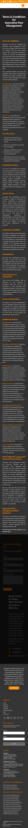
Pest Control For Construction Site (11, 810)
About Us (5, 704)
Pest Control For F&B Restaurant (11, 795)
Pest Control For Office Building (11, 797)
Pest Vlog (5, 708)
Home (4, 703)
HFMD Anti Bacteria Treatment (11, 813)
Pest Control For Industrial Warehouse (12, 802)
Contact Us (6, 714)
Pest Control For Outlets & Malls (11, 800)
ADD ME (14, 743)
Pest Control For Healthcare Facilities (12, 806)
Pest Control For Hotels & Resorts (11, 804)
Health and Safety (7, 710)
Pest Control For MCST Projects (11, 799)
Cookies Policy (6, 825)
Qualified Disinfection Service (10, 811)
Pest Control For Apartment (10, 785)
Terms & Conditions (7, 824)
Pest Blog (5, 706)
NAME (5, 730)
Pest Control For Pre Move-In (10, 787)
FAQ (4, 712)
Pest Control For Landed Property (11, 789)
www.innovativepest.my (9, 775)
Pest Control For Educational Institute (12, 808)
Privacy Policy (21, 501)
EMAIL (5, 736)
